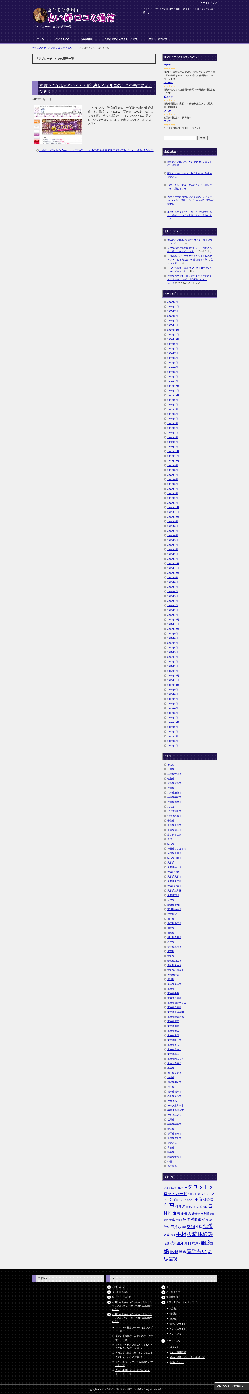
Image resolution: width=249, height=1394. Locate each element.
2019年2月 (172, 554)
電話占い (172, 1143)
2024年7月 (172, 353)
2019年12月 (173, 507)
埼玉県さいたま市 (176, 848)
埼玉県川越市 (174, 858)
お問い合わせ (119, 1287)
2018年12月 (173, 563)
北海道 (170, 806)
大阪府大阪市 (174, 876)
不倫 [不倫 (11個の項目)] (198, 1199)
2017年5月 (172, 652)
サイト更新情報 (120, 1292)
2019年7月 (172, 530)
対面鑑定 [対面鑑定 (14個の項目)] (197, 1219)
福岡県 (170, 1119)
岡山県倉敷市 (174, 937)
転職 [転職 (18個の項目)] (174, 1251)
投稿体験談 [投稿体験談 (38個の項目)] (200, 1234)
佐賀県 (170, 778)
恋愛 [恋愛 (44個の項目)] (208, 1226)
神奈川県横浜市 (175, 1110)
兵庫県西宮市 (174, 802)
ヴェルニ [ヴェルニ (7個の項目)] (188, 1199)
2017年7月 (172, 643)
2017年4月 (172, 657)
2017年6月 (172, 647)
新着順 (173, 1313)
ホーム (40, 39)
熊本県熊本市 (174, 1091)
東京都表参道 (174, 1049)
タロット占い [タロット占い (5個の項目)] (195, 1194)
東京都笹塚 (173, 1044)
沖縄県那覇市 (174, 1082)
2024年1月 (172, 381)
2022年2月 (172, 428)
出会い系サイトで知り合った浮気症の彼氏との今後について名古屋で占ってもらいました (189, 215)
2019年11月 (173, 512)
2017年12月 (173, 619)
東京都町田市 (174, 1040)
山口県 (170, 918)
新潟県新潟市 (174, 984)
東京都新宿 (173, 1021)
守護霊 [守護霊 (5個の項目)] (179, 1219)
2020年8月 (172, 470)
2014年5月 (172, 741)
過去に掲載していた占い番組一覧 (187, 1357)
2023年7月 (172, 409)
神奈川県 (172, 1101)
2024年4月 (172, 367)
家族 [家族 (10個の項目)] (186, 1219)
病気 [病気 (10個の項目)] (195, 1243)
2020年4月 (172, 488)
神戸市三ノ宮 (174, 1115)
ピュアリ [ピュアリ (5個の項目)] (178, 1199)
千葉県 (170, 820)
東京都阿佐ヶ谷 (175, 1058)
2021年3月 (172, 437)
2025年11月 (173, 306)
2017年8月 (172, 638)
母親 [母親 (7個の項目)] (166, 1243)
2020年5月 (172, 484)
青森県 (170, 1147)
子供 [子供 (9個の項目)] (172, 1219)
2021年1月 (172, 446)
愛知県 (170, 956)
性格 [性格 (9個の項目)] (199, 1227)
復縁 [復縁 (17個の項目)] (191, 1226)
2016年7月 (172, 699)
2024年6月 (172, 358)
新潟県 (170, 979)
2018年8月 (172, 582)
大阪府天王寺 (174, 881)
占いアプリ (175, 1333)
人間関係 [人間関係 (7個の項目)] (208, 1199)
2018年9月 (172, 577)
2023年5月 (172, 418)
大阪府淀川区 (174, 890)
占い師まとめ (62, 39)
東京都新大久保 (175, 1016)
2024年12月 (173, 330)
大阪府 (170, 862)
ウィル (167, 110)
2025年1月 (172, 325)
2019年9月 (172, 521)
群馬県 (170, 1129)
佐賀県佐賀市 (174, 783)
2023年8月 (172, 404)
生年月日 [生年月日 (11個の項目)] (184, 1243)
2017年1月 (172, 671)
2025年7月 (172, 311)
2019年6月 (172, 535)
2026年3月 (172, 302)
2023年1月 (172, 423)
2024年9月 (172, 344)
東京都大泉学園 (175, 1012)
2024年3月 (172, 372)
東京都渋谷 (173, 1030)
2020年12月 (173, 451)
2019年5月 (172, 540)
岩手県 (170, 942)
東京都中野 (173, 993)
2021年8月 (172, 432)
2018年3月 (172, 605)
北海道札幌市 (174, 816)
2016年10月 (173, 685)
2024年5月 (172, 362)
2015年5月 (172, 703)
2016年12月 (173, 675)
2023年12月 (173, 386)
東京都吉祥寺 (174, 1007)
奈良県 (170, 900)
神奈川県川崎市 (175, 1105)
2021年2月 (172, 442)
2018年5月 (172, 596)
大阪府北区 (173, 872)
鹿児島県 (172, 1166)
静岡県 (170, 1152)
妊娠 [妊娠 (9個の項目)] (194, 1213)
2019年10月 (173, 516)
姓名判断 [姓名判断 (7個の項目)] (203, 1213)
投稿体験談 (87, 39)
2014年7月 (172, 736)
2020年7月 (172, 474)
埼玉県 (170, 844)
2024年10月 (173, 339)
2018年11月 (173, 568)
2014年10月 (173, 722)
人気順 (173, 1308)
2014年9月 (172, 727)
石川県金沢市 (174, 1096)
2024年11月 (173, 334)
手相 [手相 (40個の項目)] (181, 1234)
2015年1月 (172, 717)
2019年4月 (172, 544)
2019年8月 (172, 526)
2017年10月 (173, 629)
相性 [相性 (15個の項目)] (203, 1243)
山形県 (170, 928)
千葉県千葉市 (174, 825)
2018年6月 (172, 591)
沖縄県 (170, 1077)
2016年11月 (173, 680)
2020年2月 (172, 498)
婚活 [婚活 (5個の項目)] (166, 1219)
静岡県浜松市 (174, 1157)
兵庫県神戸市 (174, 797)
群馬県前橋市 (174, 1133)
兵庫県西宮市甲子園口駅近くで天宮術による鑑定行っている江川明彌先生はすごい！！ (189, 279)
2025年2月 (172, 320)
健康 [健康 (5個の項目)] (188, 1206)
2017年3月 (172, 661)
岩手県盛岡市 (174, 946)
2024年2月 (172, 376)
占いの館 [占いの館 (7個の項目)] (196, 1206)
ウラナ (167, 121)
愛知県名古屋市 (175, 970)
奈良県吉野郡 (174, 904)
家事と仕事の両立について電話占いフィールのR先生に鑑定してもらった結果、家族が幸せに (190, 200)
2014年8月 (172, 731)
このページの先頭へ (232, 1386)
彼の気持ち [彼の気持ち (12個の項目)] (172, 1227)
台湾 (169, 839)
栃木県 (170, 1068)
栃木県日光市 (174, 1072)
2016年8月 (172, 694)
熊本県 (170, 1086)
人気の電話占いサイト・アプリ (120, 39)
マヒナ (167, 65)
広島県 (170, 951)
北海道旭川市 (174, 811)
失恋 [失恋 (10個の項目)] (187, 1213)
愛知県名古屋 (174, 965)
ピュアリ (168, 96)
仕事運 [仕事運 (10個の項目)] (180, 1206)
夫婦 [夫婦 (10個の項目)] (180, 1213)
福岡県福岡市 (174, 1124)
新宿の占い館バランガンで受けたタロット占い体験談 (189, 163)
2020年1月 (172, 502)
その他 (170, 764)
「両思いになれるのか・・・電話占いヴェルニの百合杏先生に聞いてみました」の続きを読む (96, 150)
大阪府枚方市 (174, 886)
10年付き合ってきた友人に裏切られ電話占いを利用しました (189, 187)
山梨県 (170, 932)
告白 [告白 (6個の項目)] (205, 1206)
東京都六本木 (174, 998)
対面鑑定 (172, 914)
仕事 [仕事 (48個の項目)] (169, 1206)
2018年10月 (173, 572)
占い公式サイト (178, 1328)
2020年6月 (172, 479)
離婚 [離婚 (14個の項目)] (182, 1252)
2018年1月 (172, 615)
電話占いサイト (178, 1323)
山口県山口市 (174, 923)
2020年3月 (172, 493)
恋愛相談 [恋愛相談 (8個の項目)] (169, 1235)
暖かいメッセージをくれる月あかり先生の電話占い (189, 175)
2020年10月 (173, 460)
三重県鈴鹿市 (174, 774)
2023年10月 (173, 395)
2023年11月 (173, 390)
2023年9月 (172, 400)
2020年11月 (173, 456)
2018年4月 (172, 600)
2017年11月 (173, 624)
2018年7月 (172, 586)
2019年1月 (172, 558)
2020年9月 (172, 465)
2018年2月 (172, 610)
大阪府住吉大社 (175, 867)
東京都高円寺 (174, 1063)
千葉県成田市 (174, 830)
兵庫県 (170, 788)
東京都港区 (173, 1035)
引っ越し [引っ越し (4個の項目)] (210, 1220)
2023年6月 (172, 414)
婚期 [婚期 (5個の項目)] (212, 1213)
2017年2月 (172, 666)
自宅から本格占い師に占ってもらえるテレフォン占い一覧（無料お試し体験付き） (132, 1306)
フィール (168, 82)
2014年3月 (172, 745)
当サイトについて (158, 39)
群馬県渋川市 (174, 1138)
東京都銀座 (173, 1054)
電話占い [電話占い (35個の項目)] (197, 1251)
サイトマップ (210, 2)
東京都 (170, 988)
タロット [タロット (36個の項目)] (198, 1187)
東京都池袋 (173, 1026)
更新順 (173, 1318)
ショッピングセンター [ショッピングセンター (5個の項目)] (175, 1187)
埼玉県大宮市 (174, 853)
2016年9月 (172, 689)
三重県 (170, 769)
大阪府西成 (173, 895)
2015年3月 (172, 713)
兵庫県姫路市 (174, 792)
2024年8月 (172, 348)
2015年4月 (172, 708)
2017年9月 (172, 633)
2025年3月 (172, 316)
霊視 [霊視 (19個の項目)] (173, 1259)
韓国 (169, 1161)
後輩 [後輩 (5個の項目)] (184, 1227)
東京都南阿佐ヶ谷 (176, 1002)
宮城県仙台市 (174, 909)
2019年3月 (172, 549)
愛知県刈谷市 (174, 960)
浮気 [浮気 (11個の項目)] (173, 1243)
